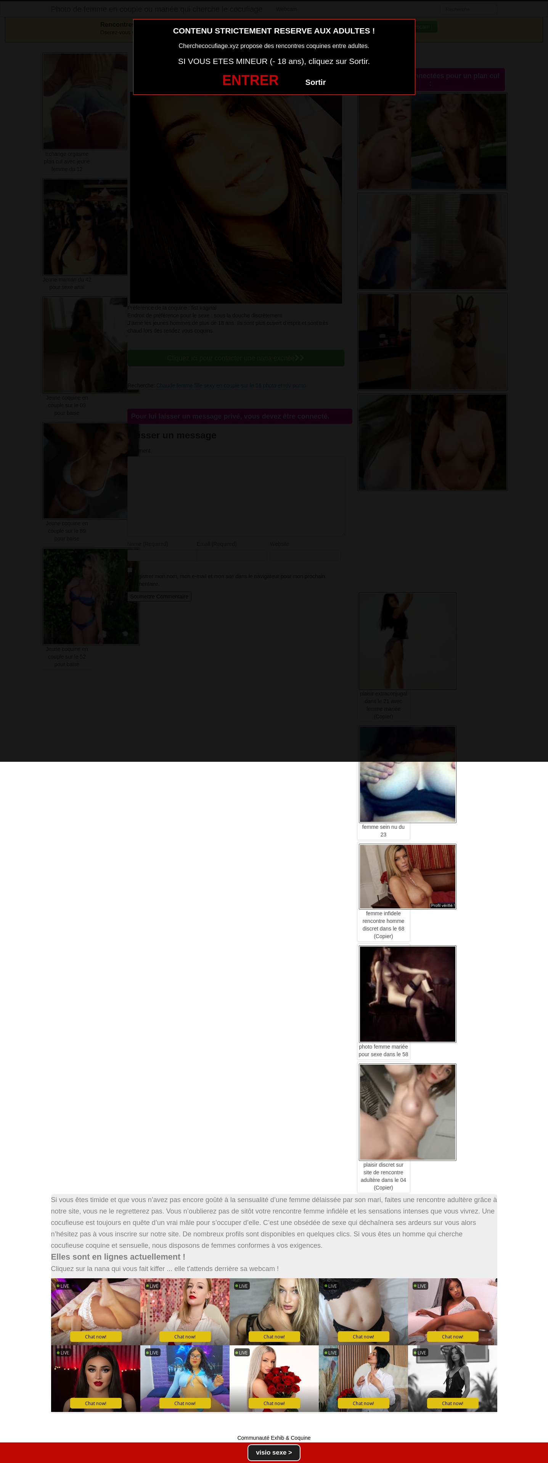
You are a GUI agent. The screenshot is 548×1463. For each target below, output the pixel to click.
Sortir (315, 82)
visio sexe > (274, 1452)
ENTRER (250, 80)
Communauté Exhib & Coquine (273, 1438)
